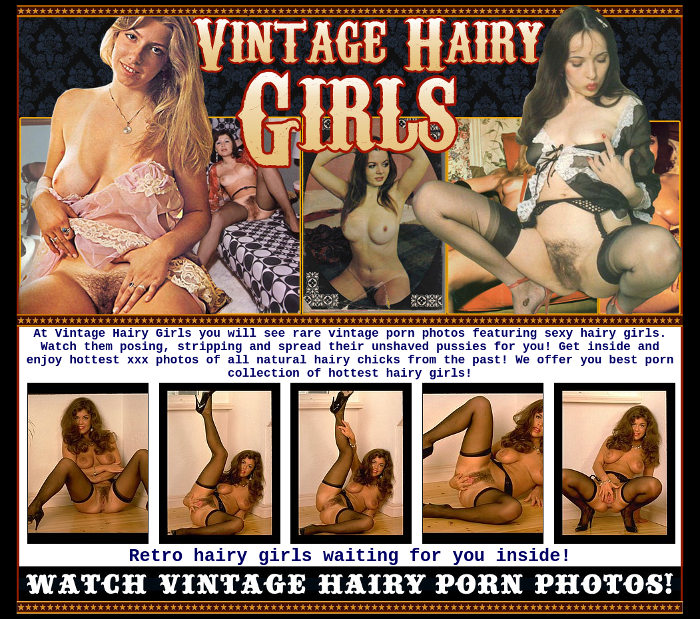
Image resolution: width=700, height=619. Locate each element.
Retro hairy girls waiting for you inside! (350, 556)
